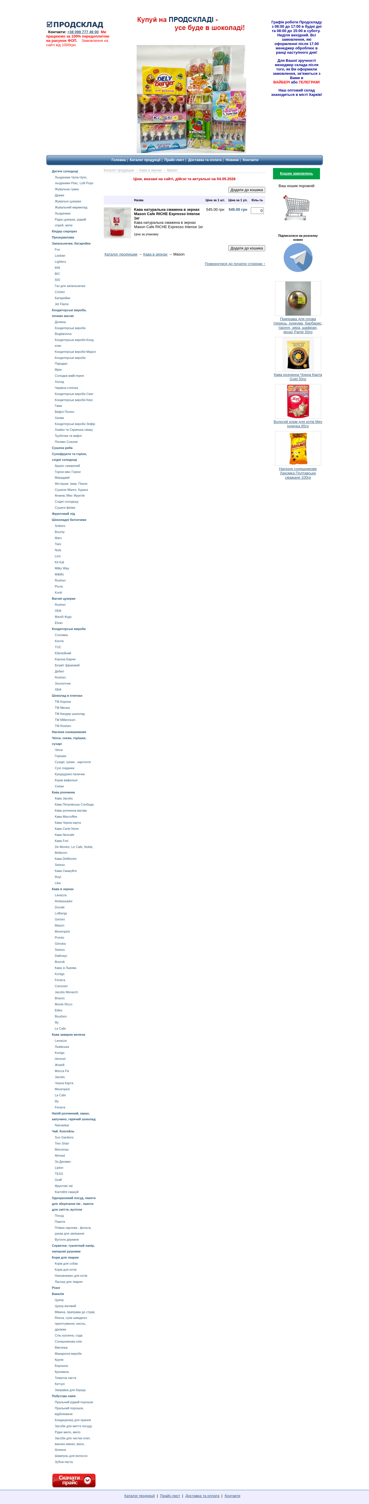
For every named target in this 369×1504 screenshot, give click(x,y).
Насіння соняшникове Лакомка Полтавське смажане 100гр (298, 473)
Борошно (61, 1365)
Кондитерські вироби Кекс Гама (74, 402)
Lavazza (61, 895)
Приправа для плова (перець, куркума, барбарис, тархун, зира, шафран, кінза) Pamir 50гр (298, 325)
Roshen (60, 580)
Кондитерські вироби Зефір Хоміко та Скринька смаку (75, 426)
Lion (58, 556)
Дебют (59, 671)
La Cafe (60, 1095)
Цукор (59, 1300)
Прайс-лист (174, 160)
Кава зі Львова (65, 968)
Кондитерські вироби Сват (74, 394)
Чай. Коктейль (63, 1131)
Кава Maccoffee (66, 816)
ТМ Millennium (65, 720)
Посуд (59, 1215)
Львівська (62, 1046)
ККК (57, 267)
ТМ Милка (62, 707)
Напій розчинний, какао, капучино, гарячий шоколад (73, 1116)
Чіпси (59, 750)
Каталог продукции (119, 170)
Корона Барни (65, 659)
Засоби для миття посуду (73, 1426)
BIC (57, 273)
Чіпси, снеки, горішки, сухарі (69, 741)
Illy (57, 1022)
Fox (57, 249)
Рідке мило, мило (67, 1432)
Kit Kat (59, 562)
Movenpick (62, 931)
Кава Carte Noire (67, 828)
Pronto (59, 937)
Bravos (60, 998)
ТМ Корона (63, 701)
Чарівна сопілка (66, 387)
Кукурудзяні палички (70, 774)
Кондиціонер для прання (73, 1420)
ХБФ (58, 610)
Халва (59, 418)
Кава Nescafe (64, 834)
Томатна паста (65, 1378)
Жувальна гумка (67, 189)
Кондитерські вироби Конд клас (74, 342)
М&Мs (59, 574)
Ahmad (60, 1155)
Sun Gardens (64, 1137)
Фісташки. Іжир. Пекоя (71, 483)
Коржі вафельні (66, 780)
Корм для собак (66, 1263)
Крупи (59, 1359)
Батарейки (62, 298)
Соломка (61, 635)
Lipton (59, 1167)
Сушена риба (62, 448)
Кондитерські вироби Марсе (75, 351)
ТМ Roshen (63, 726)
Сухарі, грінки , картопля (73, 762)
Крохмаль (62, 1371)
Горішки (60, 756)
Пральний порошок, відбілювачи (69, 1411)
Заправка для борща (70, 1390)
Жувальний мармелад (71, 207)
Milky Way (62, 568)
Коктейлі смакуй (66, 1192)
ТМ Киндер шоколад (70, 713)
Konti (58, 592)
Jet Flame (62, 304)
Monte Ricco (63, 1004)
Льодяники (62, 213)
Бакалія (58, 1294)
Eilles (58, 1010)
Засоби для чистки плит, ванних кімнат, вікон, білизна (73, 1443)
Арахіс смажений (67, 465)
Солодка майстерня (69, 375)
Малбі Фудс (63, 616)
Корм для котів (65, 1269)
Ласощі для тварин (69, 1281)
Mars (58, 538)
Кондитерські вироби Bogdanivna (70, 331)
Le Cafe (60, 1028)
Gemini (60, 919)
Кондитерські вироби (69, 629)
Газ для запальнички (70, 286)
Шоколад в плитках (67, 695)
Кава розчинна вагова (71, 810)
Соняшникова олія (68, 1341)
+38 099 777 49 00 (83, 32)
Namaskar (62, 1125)
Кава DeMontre (66, 858)
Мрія (58, 369)
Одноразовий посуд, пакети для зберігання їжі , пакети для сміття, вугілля (74, 1203)
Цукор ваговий (65, 1306)
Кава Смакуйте (66, 871)
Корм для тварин (65, 1257)
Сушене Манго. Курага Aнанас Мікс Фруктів (71, 492)
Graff (58, 1179)
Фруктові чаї (64, 1186)
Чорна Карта (64, 1083)
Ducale (60, 907)
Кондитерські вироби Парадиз (70, 360)
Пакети (60, 1221)
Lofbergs (61, 913)
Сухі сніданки (64, 768)
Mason (59, 925)
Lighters (60, 261)
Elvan (59, 623)
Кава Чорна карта (68, 822)
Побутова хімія (64, 1396)
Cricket (60, 292)
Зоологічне (63, 683)
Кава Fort (61, 841)
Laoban (60, 255)
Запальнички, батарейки (71, 243)
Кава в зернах (63, 889)
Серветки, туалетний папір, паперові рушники (73, 1248)
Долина (60, 322)
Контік (59, 641)
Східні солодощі (66, 501)
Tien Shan (62, 1143)
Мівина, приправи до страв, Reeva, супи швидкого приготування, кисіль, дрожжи (75, 1320)
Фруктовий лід (63, 513)
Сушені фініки (65, 507)
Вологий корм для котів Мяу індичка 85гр (298, 424)
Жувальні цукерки (68, 201)
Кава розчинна (63, 792)
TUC (58, 647)
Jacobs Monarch (66, 992)
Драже (59, 195)
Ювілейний (63, 653)
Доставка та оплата (205, 160)
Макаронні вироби (68, 1353)
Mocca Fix (62, 1071)
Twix (58, 544)
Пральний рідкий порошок (74, 1402)
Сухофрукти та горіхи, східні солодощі (69, 456)
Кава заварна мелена (68, 1034)
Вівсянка (61, 1347)
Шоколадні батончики (69, 519)
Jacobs (60, 1077)
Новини (232, 160)
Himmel (60, 1059)
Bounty (60, 532)
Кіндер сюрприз (64, 231)
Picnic (59, 586)
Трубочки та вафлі (68, 435)
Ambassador (64, 901)
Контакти (250, 160)
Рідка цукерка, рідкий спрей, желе (70, 222)
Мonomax (62, 1149)
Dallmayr (61, 955)
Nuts (58, 550)
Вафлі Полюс (64, 411)
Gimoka (60, 943)
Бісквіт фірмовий (67, 665)
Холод (59, 381)
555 (57, 280)
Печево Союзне (66, 441)
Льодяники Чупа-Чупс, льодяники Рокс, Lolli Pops (74, 180)
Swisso (60, 864)
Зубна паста (64, 1462)
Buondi (60, 961)
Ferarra (60, 980)
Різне (56, 1287)
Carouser (61, 986)
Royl (58, 877)
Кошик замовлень (296, 173)
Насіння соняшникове (69, 732)
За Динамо (63, 1161)
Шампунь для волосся (71, 1456)
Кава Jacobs (64, 798)
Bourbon (61, 1016)
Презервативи (63, 237)
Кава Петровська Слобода (74, 804)
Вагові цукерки (64, 598)
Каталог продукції (145, 160)
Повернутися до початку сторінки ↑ (235, 264)
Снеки (59, 786)
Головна (119, 160)
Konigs (60, 974)
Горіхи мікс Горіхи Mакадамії (68, 474)
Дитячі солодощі (65, 171)
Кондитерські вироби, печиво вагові (69, 313)
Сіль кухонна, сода (68, 1335)
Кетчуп (60, 1384)
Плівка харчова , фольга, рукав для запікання (73, 1230)
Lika (58, 883)
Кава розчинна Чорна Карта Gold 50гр (298, 376)
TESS (59, 1173)
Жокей (59, 1065)
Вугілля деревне (67, 1239)
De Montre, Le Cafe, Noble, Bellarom (74, 849)
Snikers (60, 526)
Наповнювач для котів (71, 1275)
